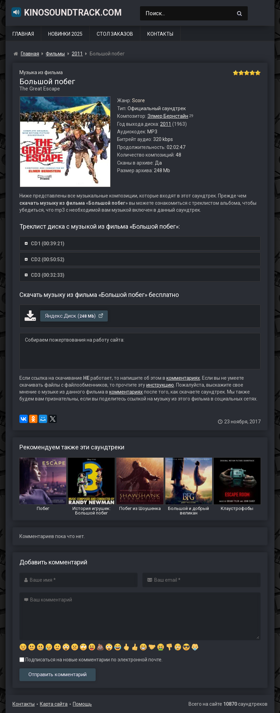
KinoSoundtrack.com (66, 12)
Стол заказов (115, 34)
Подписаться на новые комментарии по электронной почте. (91, 659)
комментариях (183, 378)
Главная (23, 34)
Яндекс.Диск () (74, 316)
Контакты (160, 34)
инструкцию (160, 385)
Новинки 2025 (65, 34)
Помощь (82, 704)
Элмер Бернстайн (167, 116)
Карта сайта (54, 704)
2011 (165, 124)
